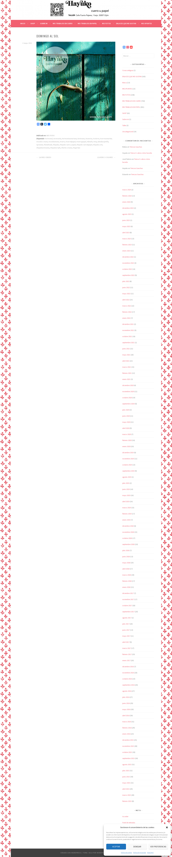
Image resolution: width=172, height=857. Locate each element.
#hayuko (56, 145)
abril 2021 (125, 361)
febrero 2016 (127, 728)
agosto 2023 (126, 214)
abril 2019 (125, 501)
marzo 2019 (126, 507)
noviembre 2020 (128, 391)
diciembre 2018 (128, 526)
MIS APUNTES (146, 23)
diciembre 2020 (128, 385)
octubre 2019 (127, 465)
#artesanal (49, 139)
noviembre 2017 (128, 599)
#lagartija (76, 148)
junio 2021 (126, 348)
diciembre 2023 (128, 208)
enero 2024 (126, 202)
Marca (124, 82)
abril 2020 (125, 428)
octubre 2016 (127, 679)
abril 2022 (125, 300)
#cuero (62, 142)
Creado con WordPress (71, 853)
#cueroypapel (81, 142)
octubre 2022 (127, 269)
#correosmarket (106, 139)
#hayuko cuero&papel (84, 145)
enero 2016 (126, 734)
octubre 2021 (127, 336)
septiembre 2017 (128, 611)
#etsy (95, 142)
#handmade (48, 145)
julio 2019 (125, 483)
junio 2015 (126, 777)
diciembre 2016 (128, 666)
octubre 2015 (127, 752)
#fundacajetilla (103, 142)
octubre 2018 (127, 538)
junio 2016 (126, 703)
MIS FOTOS (106, 23)
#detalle (90, 142)
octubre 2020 (127, 397)
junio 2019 (126, 489)
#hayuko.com (98, 145)
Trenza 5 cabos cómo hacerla (141, 153)
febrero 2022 (127, 312)
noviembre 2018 (128, 532)
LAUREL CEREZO (43, 157)
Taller (124, 125)
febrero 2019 (127, 514)
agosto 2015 (126, 764)
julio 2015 (125, 770)
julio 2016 (125, 697)
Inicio (22, 23)
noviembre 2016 (128, 673)
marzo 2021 (126, 367)
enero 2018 (126, 587)
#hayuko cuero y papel (68, 145)
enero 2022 (126, 318)
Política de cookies (126, 852)
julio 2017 (125, 624)
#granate (39, 145)
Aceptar (116, 846)
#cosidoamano (54, 142)
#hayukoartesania (42, 148)
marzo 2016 (126, 721)
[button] (167, 827)
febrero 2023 (127, 244)
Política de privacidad (139, 852)
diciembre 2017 (128, 593)
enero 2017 (126, 660)
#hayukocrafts (55, 148)
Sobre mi (44, 23)
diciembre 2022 (128, 257)
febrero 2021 (127, 373)
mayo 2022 (126, 293)
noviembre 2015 (128, 746)
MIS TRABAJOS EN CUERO (62, 23)
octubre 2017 (127, 605)
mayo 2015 (126, 783)
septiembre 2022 (128, 275)
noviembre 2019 (128, 459)
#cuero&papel (71, 142)
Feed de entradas (128, 822)
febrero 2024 (127, 196)
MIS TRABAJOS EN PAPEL (87, 23)
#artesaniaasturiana (69, 139)
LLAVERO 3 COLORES (106, 157)
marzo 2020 (126, 434)
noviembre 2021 (128, 330)
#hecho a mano (66, 148)
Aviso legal (150, 852)
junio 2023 (126, 220)
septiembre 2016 (128, 685)
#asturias (88, 139)
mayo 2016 (126, 709)
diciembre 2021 (128, 324)
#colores (96, 139)
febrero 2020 (127, 440)
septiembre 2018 (128, 544)
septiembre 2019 (128, 471)
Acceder (125, 816)
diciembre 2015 (128, 740)
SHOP (32, 23)
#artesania (57, 139)
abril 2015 (125, 789)
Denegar (137, 846)
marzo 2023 (126, 238)
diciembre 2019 (128, 452)
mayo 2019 (126, 495)
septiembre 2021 (128, 342)
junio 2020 (126, 416)
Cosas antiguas (127, 70)
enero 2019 (126, 520)
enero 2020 (126, 446)
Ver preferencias (158, 846)
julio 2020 (125, 410)
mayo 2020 (126, 422)
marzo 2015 (126, 795)
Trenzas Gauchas (136, 147)
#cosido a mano (42, 142)
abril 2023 (125, 232)
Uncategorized (127, 131)
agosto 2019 (126, 477)
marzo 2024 (126, 190)
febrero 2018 (127, 581)
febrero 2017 (127, 654)
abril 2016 (125, 715)
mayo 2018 (126, 563)
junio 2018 (126, 556)
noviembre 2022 (128, 263)
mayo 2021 (126, 355)
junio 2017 (126, 630)
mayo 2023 (126, 226)
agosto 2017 (126, 618)
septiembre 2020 (128, 404)
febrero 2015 (127, 801)
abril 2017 (125, 642)
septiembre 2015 (128, 758)
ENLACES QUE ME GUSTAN (126, 23)
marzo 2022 (126, 306)
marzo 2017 (126, 648)
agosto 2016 (126, 691)
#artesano (81, 139)
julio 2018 (125, 550)
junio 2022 (126, 287)
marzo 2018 (126, 575)
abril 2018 (125, 569)
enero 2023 (126, 251)
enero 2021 (126, 379)
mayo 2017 (126, 636)
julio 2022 (125, 281)
